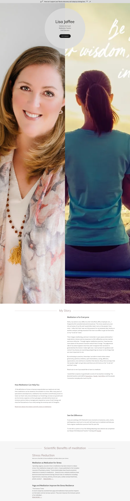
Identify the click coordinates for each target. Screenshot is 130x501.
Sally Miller (101, 376)
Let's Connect (65, 36)
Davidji (95, 376)
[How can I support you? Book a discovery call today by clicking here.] (65, 1)
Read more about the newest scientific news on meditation (33, 407)
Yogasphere (88, 376)
